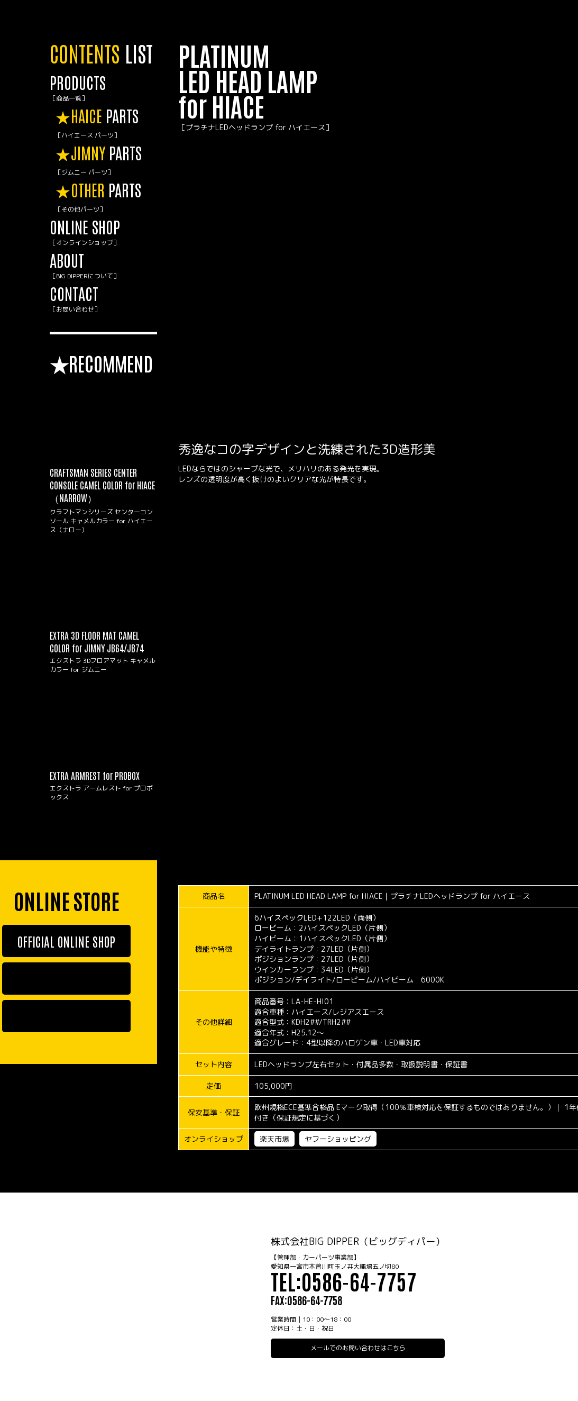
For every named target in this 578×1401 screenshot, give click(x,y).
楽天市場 (274, 1139)
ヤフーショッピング (338, 1139)
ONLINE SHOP (103, 232)
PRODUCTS (103, 88)
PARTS (106, 123)
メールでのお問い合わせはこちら (358, 1347)
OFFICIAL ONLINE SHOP (66, 941)
